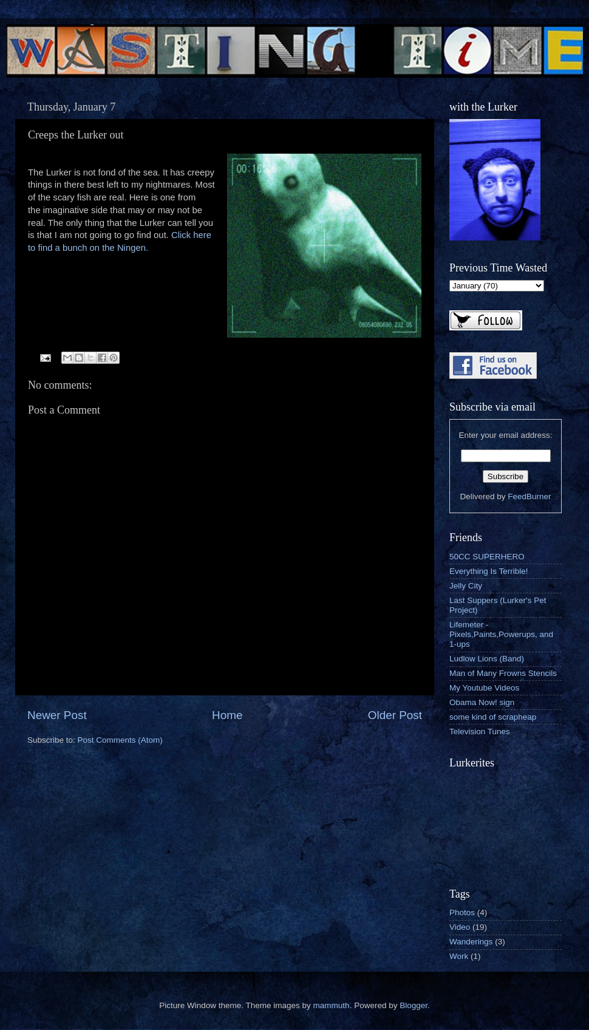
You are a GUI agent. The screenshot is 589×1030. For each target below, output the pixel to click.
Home (227, 715)
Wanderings (471, 941)
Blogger (413, 1005)
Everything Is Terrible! (488, 571)
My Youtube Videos (484, 687)
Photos (462, 912)
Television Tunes (479, 731)
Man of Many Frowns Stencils (503, 673)
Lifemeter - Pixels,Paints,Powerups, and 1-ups (501, 634)
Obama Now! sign (481, 702)
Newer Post (57, 715)
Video (459, 927)
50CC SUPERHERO (487, 556)
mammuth (331, 1005)
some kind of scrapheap (492, 716)
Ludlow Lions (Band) (486, 658)
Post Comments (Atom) (120, 740)
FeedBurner (529, 496)
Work (458, 956)
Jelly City (465, 585)
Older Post (395, 715)
